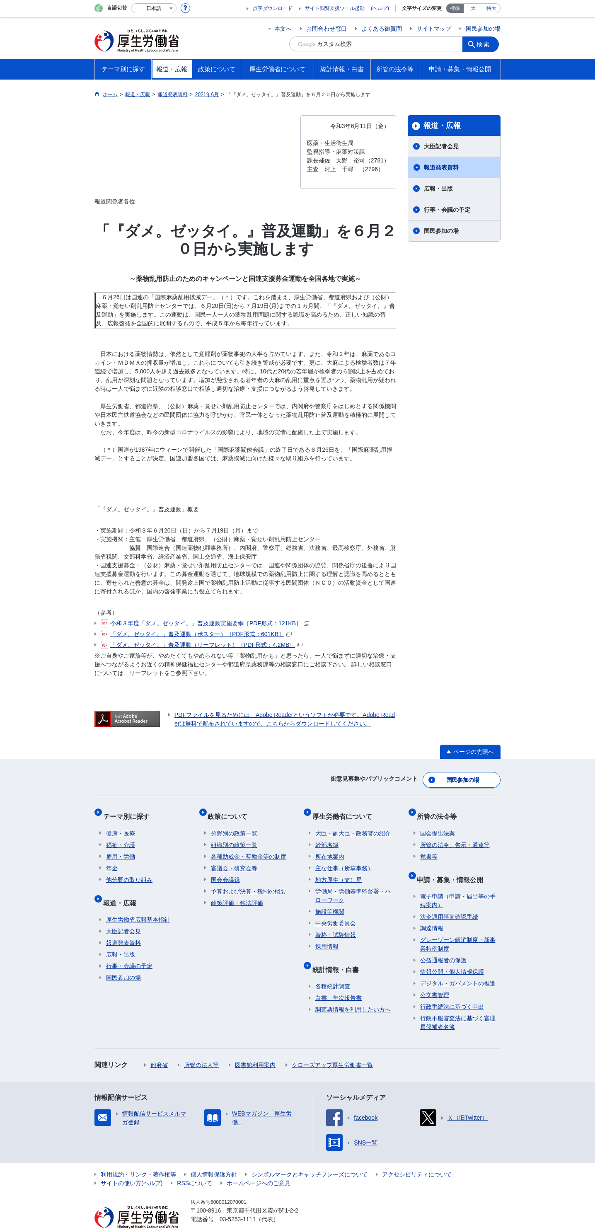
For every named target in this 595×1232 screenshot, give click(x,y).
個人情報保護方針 (214, 1158)
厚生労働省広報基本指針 (138, 903)
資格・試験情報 (335, 925)
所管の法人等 (201, 1049)
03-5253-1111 (238, 1203)
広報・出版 (438, 188)
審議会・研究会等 (234, 858)
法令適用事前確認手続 (449, 900)
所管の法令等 (440, 809)
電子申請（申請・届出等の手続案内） (458, 884)
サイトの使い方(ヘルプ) (131, 1167)
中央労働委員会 (335, 913)
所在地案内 (329, 847)
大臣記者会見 (441, 146)
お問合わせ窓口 (326, 28)
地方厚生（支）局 (338, 870)
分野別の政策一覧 (234, 824)
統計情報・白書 (338, 956)
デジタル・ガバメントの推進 (458, 967)
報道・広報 (442, 125)
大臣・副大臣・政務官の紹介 (353, 824)
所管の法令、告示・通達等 (455, 835)
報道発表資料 (441, 167)
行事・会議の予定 (447, 209)
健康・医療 (120, 824)
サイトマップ (433, 28)
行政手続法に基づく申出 (452, 990)
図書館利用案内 (255, 1049)
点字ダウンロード (273, 8)
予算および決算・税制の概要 (248, 882)
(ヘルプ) (380, 8)
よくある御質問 (381, 28)
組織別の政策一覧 (234, 835)
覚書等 (429, 847)
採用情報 (327, 937)
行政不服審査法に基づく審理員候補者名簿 (458, 1006)
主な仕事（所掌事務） (344, 858)
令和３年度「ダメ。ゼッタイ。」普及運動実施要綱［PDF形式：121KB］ (205, 623)
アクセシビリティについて (417, 1158)
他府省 (159, 1049)
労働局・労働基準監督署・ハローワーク (353, 886)
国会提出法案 (437, 824)
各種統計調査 (332, 970)
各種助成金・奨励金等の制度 (248, 847)
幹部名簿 (327, 835)
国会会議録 (225, 870)
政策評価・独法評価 (237, 893)
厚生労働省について (345, 809)
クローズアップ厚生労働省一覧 (332, 1049)
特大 (491, 8)
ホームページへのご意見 (258, 1167)
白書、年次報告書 (338, 981)
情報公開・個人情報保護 (452, 955)
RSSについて (194, 1167)
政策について (231, 809)
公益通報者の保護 (443, 944)
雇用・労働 (120, 847)
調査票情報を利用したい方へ (353, 993)
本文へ (283, 28)
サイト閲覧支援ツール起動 (335, 8)
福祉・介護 (120, 835)
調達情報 (431, 912)
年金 (112, 858)
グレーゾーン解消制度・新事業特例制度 (458, 928)
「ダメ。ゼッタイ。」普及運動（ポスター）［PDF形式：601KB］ (196, 634)
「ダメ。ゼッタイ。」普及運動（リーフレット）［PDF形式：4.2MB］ (201, 645)
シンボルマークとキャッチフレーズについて (310, 1158)
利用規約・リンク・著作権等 (138, 1158)
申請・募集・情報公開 (453, 866)
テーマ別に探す (129, 809)
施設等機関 (329, 902)
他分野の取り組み (129, 870)
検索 (486, 44)
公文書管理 (434, 978)
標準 (455, 8)
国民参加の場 (483, 28)
